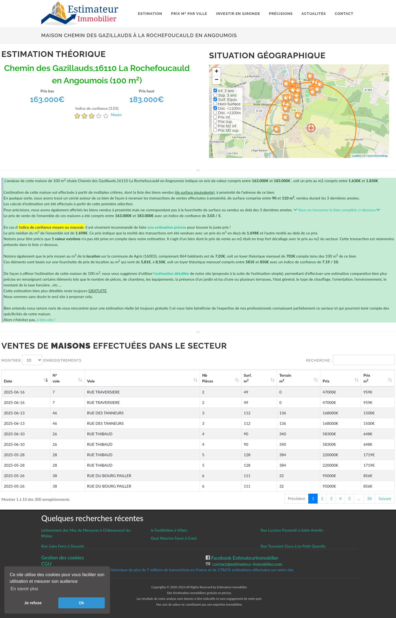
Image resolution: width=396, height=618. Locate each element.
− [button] (216, 80)
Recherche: (350, 360)
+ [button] (216, 72)
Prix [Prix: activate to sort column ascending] (326, 381)
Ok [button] (81, 603)
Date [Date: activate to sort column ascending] (8, 381)
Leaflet (356, 155)
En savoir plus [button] (24, 588)
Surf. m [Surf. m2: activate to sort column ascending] (248, 378)
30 (369, 498)
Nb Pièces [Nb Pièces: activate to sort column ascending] (207, 378)
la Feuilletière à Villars (169, 530)
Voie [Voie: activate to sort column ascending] (91, 381)
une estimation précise (166, 227)
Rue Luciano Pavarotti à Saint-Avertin (292, 530)
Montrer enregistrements (41, 360)
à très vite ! (46, 319)
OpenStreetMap (377, 155)
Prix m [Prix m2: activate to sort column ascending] (366, 378)
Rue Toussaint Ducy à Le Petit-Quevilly (293, 546)
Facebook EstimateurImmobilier (244, 558)
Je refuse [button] (33, 603)
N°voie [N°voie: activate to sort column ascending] (56, 378)
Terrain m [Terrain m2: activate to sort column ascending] (285, 378)
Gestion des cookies (62, 557)
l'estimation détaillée (171, 273)
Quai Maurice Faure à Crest (174, 538)
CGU (46, 564)
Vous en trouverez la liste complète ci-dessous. (337, 209)
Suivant (385, 498)
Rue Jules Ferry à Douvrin (62, 546)
